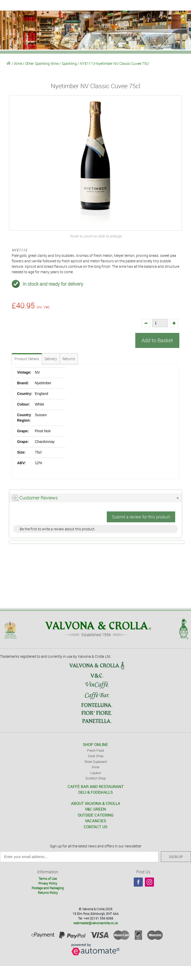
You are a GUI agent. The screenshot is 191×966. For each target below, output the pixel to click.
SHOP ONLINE (95, 744)
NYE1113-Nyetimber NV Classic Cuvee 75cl (114, 63)
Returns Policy (48, 892)
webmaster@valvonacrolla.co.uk (95, 923)
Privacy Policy (47, 883)
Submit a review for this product (141, 517)
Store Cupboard (95, 761)
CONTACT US (95, 826)
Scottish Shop (95, 778)
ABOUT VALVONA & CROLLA (95, 803)
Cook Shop (95, 755)
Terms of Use (48, 878)
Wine (18, 63)
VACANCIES (95, 820)
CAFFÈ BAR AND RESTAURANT (96, 786)
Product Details (27, 358)
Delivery (51, 358)
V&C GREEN (95, 809)
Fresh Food (95, 750)
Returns (68, 358)
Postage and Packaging (48, 888)
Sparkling (69, 63)
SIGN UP (176, 856)
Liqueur (95, 772)
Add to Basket (157, 340)
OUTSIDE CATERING (96, 815)
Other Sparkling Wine (42, 63)
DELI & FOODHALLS (95, 792)
